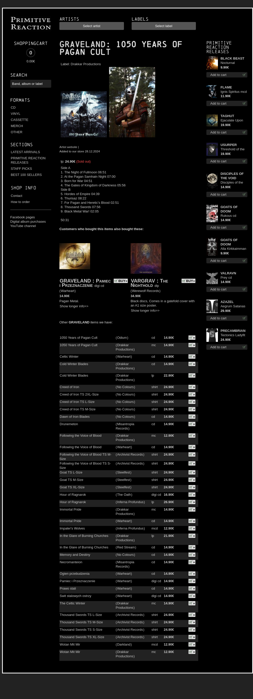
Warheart (67, 291)
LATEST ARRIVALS (25, 152)
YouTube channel (23, 226)
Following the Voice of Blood (80, 435)
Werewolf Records (145, 291)
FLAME (226, 87)
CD (13, 107)
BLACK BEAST (232, 58)
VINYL (15, 114)
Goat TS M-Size (71, 480)
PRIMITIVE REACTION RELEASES (28, 160)
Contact (16, 196)
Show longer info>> (74, 306)
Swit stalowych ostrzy (75, 596)
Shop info (23, 187)
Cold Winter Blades (74, 364)
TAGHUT (227, 116)
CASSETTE (19, 120)
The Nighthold (149, 283)
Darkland (123, 644)
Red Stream (126, 547)
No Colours (125, 387)
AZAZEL (227, 302)
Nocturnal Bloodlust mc (229, 63)
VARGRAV (143, 281)
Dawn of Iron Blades (75, 417)
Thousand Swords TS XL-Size (82, 637)
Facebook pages (22, 217)
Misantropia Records (125, 426)
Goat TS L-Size (71, 472)
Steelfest (123, 472)
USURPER (228, 145)
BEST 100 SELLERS (26, 175)
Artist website (68, 147)
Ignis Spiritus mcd (233, 92)
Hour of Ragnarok (73, 495)
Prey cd (226, 277)
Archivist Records (130, 454)
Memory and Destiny (75, 555)
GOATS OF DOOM (229, 209)
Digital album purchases (28, 221)
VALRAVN (228, 273)
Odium (122, 338)
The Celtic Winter (72, 603)
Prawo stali (68, 588)
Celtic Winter (69, 356)
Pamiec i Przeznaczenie (85, 283)
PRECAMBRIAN (233, 331)
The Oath (124, 495)
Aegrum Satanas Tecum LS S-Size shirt (233, 306)
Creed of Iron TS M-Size (78, 409)
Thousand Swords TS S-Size (81, 630)
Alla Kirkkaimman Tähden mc (233, 249)
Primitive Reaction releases (219, 47)
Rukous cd (228, 216)
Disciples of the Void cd (231, 183)
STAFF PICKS (21, 169)
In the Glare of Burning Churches (84, 536)
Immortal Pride (70, 509)
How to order (20, 202)
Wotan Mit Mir (70, 644)
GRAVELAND (82, 44)
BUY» (122, 281)
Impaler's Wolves (72, 528)
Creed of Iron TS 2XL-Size (79, 394)
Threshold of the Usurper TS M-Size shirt (232, 149)
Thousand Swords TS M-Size (81, 622)
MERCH (17, 126)
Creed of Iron (69, 387)
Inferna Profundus (130, 502)
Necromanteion (71, 562)
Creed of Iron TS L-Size (77, 402)
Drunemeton (69, 424)
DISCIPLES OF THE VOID (232, 176)
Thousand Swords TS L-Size (81, 615)
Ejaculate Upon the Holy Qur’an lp (233, 120)
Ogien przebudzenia (74, 574)
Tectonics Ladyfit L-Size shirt (232, 335)
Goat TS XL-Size (72, 487)
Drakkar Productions (86, 64)
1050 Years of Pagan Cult (78, 338)
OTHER (17, 132)
